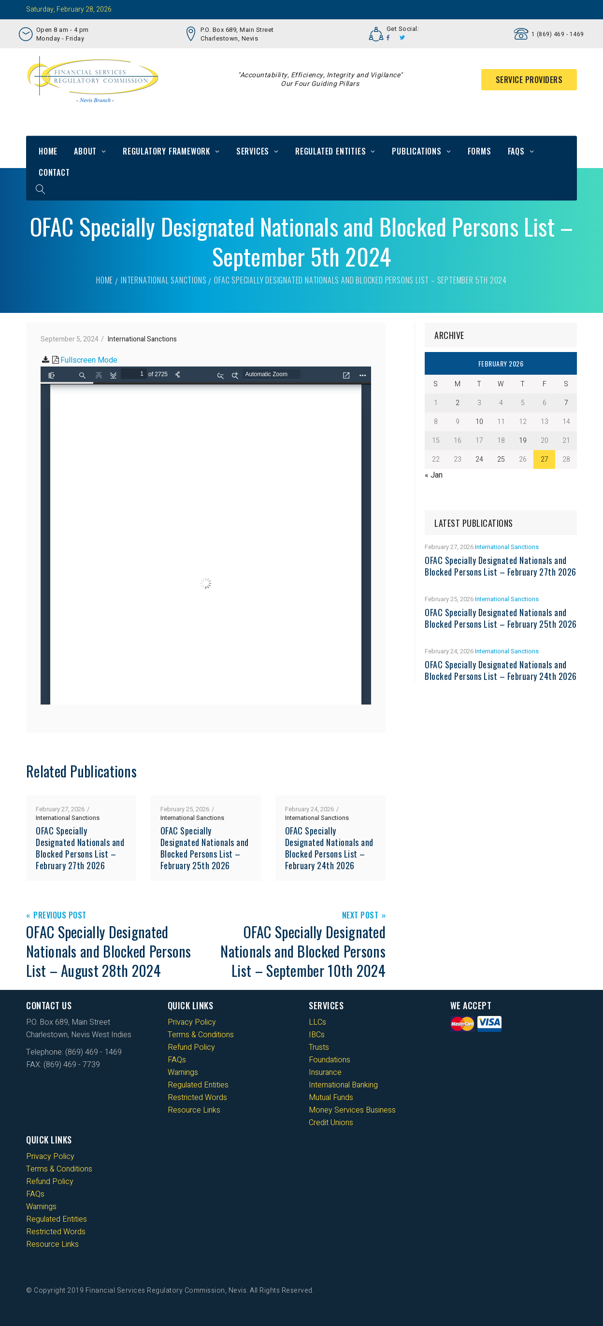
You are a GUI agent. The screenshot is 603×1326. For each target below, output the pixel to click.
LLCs (317, 1022)
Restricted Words (197, 1097)
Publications (417, 151)
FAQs (516, 151)
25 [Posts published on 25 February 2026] (501, 459)
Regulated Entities (330, 151)
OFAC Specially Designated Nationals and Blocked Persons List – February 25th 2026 (204, 848)
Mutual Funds (331, 1097)
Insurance (325, 1072)
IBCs (317, 1035)
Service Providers (529, 79)
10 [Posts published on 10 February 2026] (479, 422)
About (85, 151)
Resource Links (194, 1110)
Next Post (360, 915)
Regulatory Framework (166, 151)
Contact (54, 172)
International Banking (343, 1085)
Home (48, 151)
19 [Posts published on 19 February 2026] (523, 441)
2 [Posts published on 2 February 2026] (457, 403)
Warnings (183, 1072)
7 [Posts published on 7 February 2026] (566, 403)
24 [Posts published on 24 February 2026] (479, 459)
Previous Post (59, 915)
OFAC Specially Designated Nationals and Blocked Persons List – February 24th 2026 (329, 848)
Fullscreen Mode (88, 360)
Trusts (319, 1047)
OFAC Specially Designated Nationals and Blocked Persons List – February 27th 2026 (80, 848)
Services (252, 151)
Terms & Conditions (201, 1035)
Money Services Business (352, 1110)
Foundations (329, 1060)
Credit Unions (331, 1123)
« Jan (434, 475)
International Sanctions (163, 280)
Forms (479, 151)
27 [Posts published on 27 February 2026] (544, 459)
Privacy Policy (192, 1022)
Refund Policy (191, 1047)
